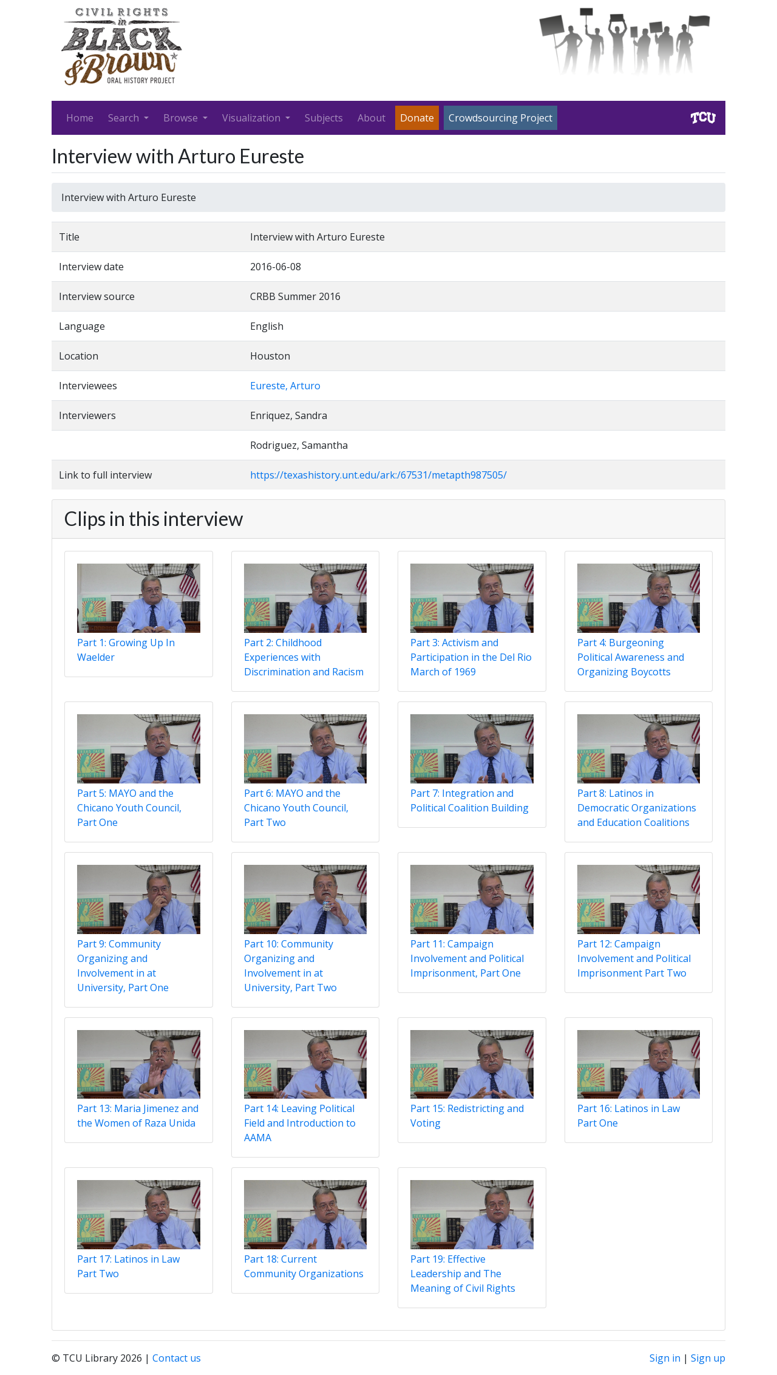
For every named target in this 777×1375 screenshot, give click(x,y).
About (371, 118)
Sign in (665, 1358)
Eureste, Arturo (285, 385)
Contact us (176, 1358)
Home (79, 118)
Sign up (708, 1358)
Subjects (324, 118)
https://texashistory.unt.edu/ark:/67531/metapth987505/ (378, 475)
